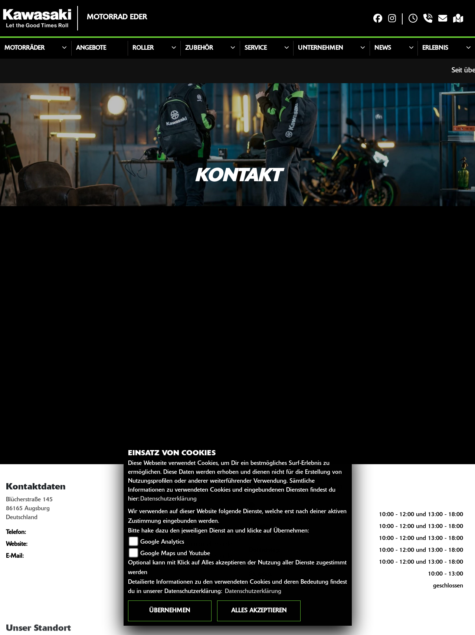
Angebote (91, 48)
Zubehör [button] (199, 48)
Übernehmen (169, 611)
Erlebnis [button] (435, 48)
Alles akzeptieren (258, 611)
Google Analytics (162, 542)
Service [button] (256, 48)
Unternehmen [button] (320, 48)
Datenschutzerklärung (168, 499)
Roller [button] (143, 48)
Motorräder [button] (24, 48)
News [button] (382, 48)
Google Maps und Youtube (175, 554)
